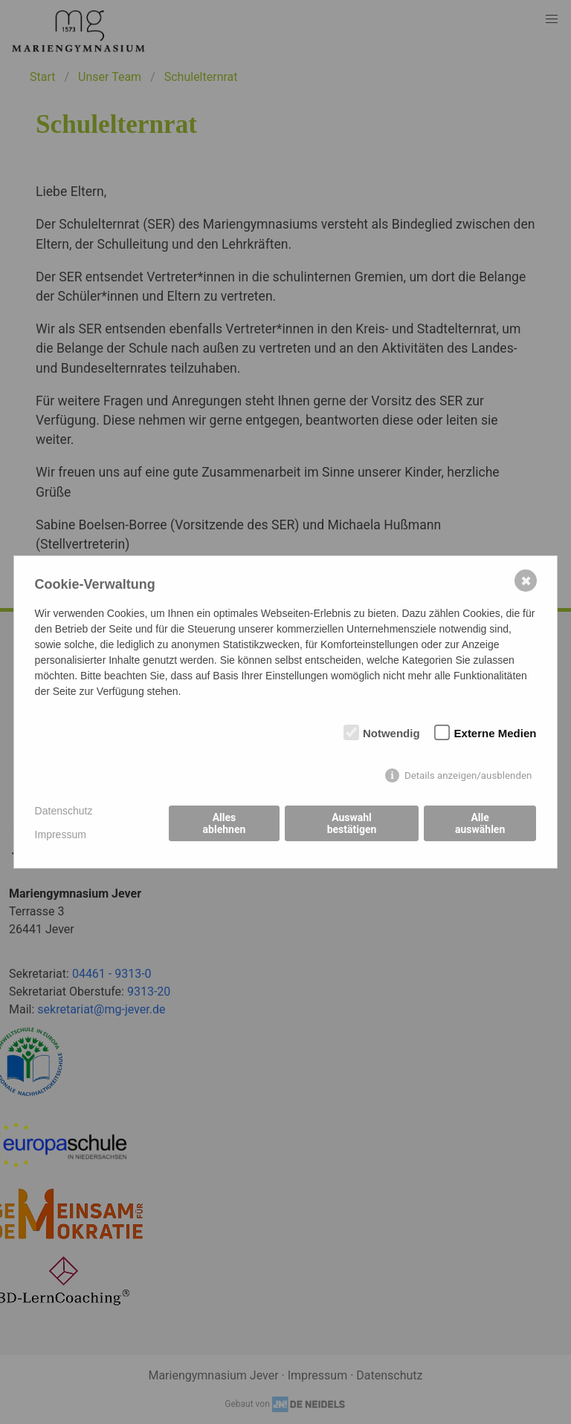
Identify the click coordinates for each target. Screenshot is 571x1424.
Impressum (60, 834)
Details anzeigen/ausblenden (468, 775)
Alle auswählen (480, 823)
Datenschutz (64, 811)
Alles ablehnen (224, 823)
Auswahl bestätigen (352, 823)
